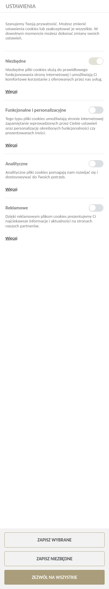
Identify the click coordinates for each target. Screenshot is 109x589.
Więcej (11, 91)
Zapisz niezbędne (54, 558)
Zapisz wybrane (54, 540)
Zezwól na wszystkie (54, 577)
